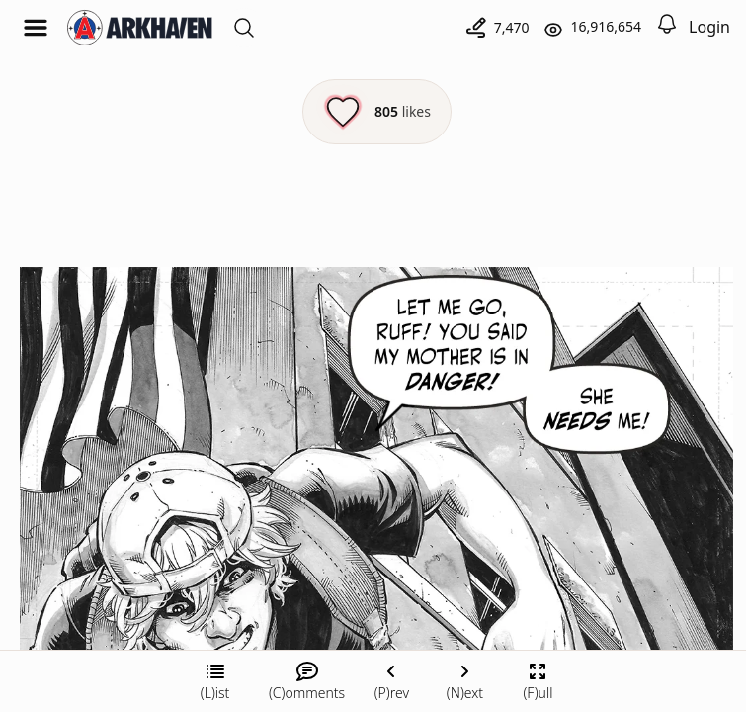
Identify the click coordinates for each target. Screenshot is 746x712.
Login (709, 27)
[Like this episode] (377, 111)
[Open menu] (35, 27)
